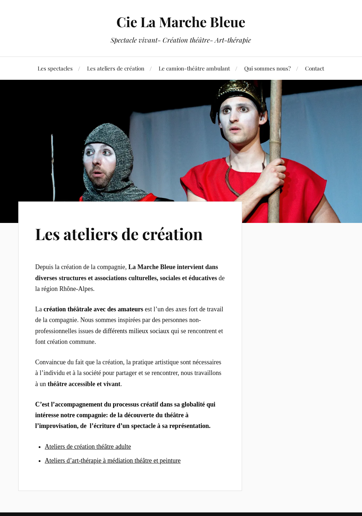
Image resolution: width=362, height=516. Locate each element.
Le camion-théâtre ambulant (194, 68)
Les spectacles (55, 68)
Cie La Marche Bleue (180, 22)
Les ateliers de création (115, 68)
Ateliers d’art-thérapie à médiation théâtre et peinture (113, 460)
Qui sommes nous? (267, 68)
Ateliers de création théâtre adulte (88, 446)
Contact (314, 68)
